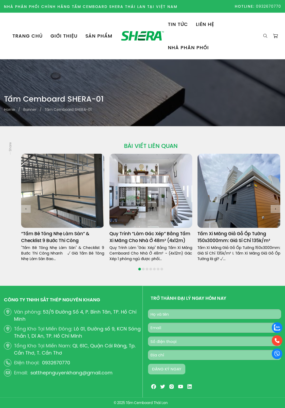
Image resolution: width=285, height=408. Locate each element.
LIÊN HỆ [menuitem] (205, 24)
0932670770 (268, 6)
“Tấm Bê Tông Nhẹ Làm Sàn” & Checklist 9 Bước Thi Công (55, 237)
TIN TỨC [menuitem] (178, 24)
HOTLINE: (245, 6)
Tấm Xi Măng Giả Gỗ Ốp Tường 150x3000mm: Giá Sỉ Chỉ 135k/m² (233, 237)
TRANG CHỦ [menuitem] (27, 36)
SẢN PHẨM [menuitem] (98, 36)
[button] (139, 269)
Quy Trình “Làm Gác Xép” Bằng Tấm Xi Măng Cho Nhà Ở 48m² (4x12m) (149, 237)
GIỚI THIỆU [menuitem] (63, 36)
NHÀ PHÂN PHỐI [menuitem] (188, 47)
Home (9, 109)
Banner (29, 109)
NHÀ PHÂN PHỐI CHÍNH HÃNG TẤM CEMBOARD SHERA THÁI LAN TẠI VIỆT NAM (90, 6)
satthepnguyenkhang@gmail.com (71, 372)
